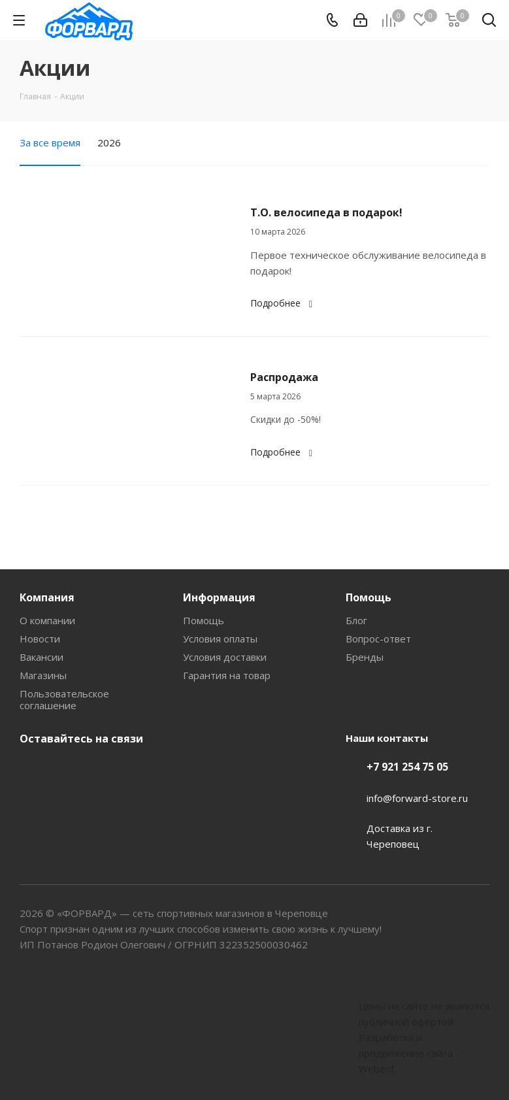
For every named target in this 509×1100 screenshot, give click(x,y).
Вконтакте (33, 769)
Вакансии (41, 656)
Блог (356, 620)
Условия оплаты (220, 638)
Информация (219, 597)
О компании (47, 620)
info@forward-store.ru (417, 798)
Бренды (365, 656)
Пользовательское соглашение (64, 699)
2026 (109, 142)
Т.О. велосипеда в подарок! (326, 212)
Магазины (43, 675)
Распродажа (284, 377)
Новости (40, 638)
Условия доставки (225, 656)
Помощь (203, 620)
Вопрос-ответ (378, 638)
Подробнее (283, 303)
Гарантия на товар (227, 675)
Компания (47, 597)
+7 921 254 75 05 (407, 766)
